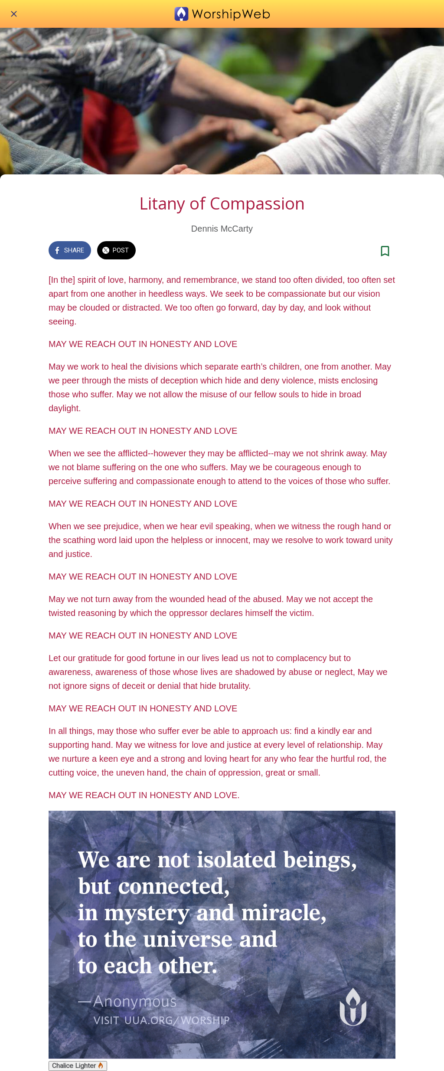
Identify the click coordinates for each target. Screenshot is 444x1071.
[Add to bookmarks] (385, 251)
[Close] (14, 14)
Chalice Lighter (78, 1066)
